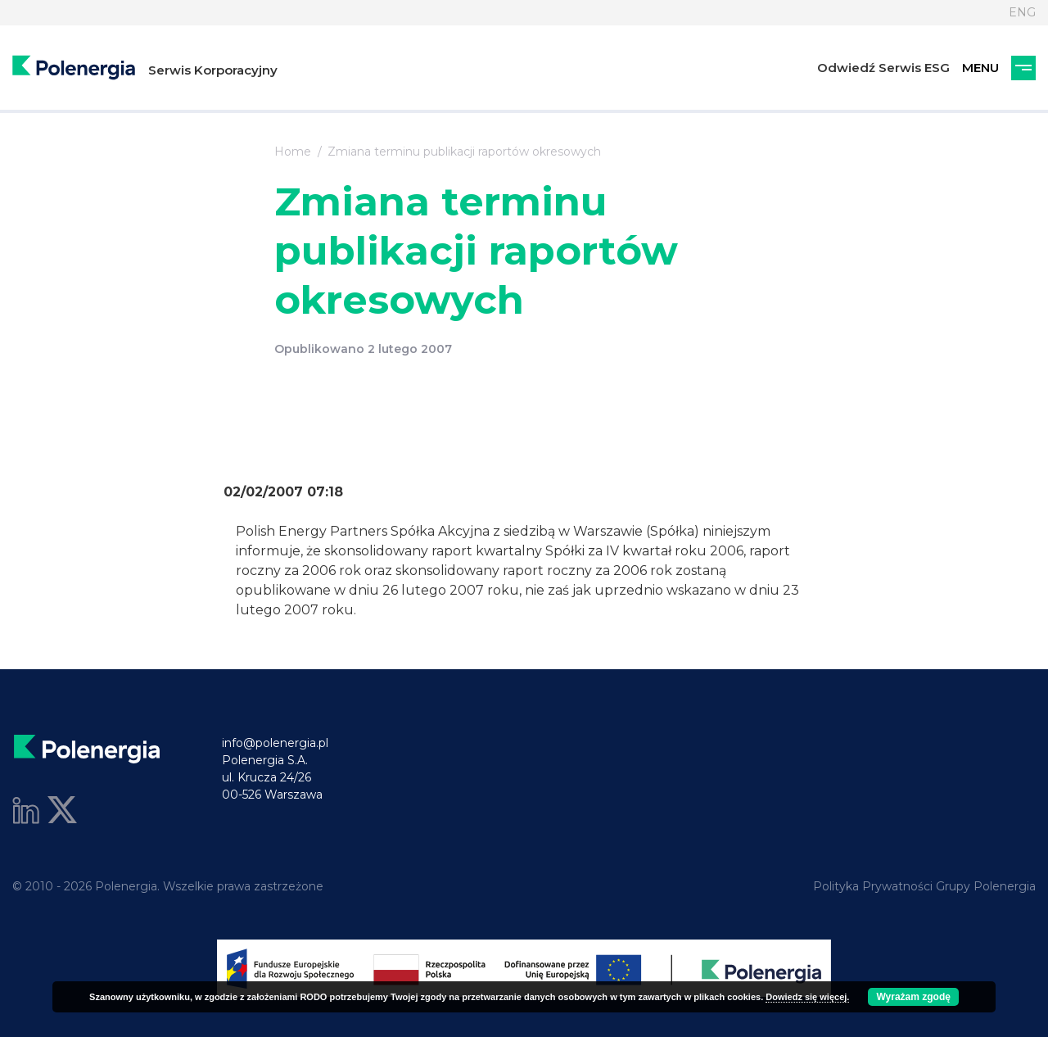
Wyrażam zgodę (913, 997)
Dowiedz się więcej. (807, 997)
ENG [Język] (1022, 12)
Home (292, 151)
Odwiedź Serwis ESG (883, 67)
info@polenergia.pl (275, 743)
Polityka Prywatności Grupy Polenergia (924, 886)
